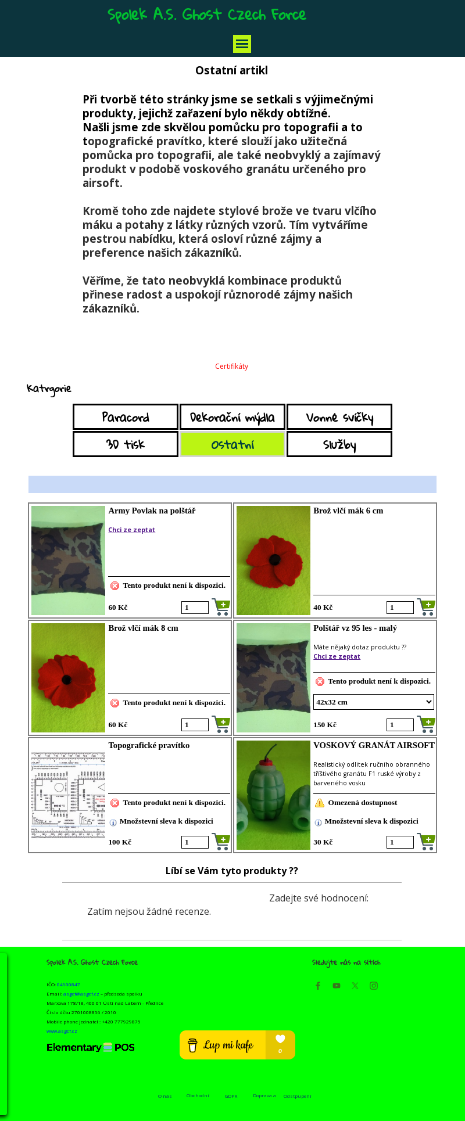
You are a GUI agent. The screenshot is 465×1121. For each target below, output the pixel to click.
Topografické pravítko (148, 745)
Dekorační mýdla (232, 417)
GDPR (231, 1096)
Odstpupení (298, 1096)
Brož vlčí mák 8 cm (143, 628)
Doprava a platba (264, 1098)
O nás (165, 1096)
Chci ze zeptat (131, 530)
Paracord (125, 417)
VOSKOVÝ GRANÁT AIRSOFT (374, 745)
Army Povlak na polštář (151, 510)
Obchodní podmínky (198, 1098)
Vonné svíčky (339, 417)
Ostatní (232, 444)
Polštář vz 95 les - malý (355, 628)
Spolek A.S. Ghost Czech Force (207, 14)
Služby (339, 444)
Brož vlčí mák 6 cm (348, 510)
